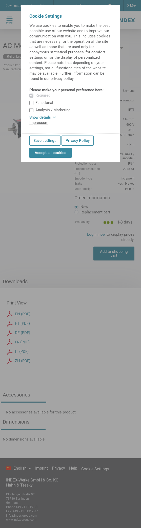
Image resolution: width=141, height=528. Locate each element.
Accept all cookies (50, 152)
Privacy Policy (78, 140)
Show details (42, 117)
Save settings (44, 140)
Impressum (38, 122)
